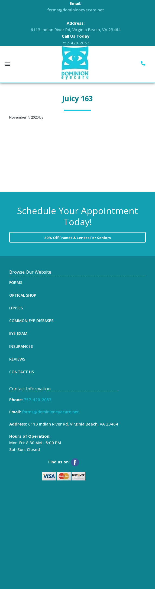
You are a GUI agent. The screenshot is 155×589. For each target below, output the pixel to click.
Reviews (17, 359)
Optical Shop (22, 295)
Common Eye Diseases (31, 320)
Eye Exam (18, 333)
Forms (15, 282)
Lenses (16, 307)
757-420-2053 (75, 42)
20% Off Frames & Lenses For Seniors (77, 237)
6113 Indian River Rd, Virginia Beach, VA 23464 (76, 29)
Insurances (21, 346)
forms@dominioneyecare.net (75, 9)
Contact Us (21, 371)
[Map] (60, 537)
